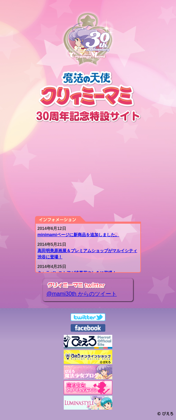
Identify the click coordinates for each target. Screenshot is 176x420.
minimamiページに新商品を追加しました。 (78, 234)
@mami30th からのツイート (81, 294)
